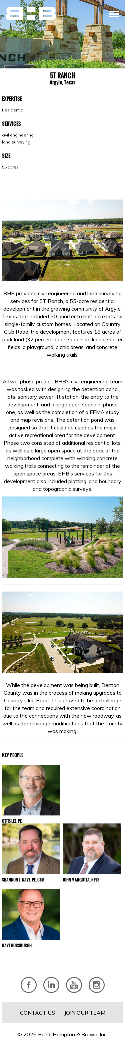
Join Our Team (84, 1012)
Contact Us (37, 1012)
